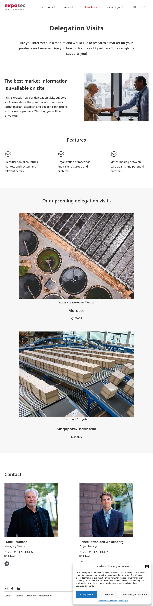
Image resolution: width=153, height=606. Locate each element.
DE (134, 7)
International (93, 7)
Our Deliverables (48, 7)
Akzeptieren (86, 594)
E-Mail (11, 556)
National (72, 7)
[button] (147, 566)
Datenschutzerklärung (107, 600)
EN (144, 7)
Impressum (123, 600)
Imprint (20, 595)
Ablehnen (109, 594)
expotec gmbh (118, 7)
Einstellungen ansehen (135, 594)
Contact (8, 595)
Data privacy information (39, 595)
